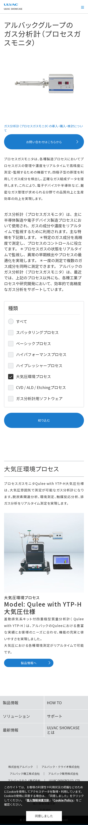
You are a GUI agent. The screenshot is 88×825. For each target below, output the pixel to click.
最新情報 (10, 730)
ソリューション (16, 716)
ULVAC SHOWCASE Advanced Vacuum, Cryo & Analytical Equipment (44, 752)
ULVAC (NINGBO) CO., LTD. (64, 780)
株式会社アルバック (20, 766)
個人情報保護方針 (38, 800)
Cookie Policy (63, 800)
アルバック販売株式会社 (63, 773)
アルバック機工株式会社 (25, 773)
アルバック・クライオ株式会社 (60, 766)
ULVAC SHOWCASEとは (63, 730)
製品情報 (10, 702)
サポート (54, 716)
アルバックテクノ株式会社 (24, 780)
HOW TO (54, 702)
